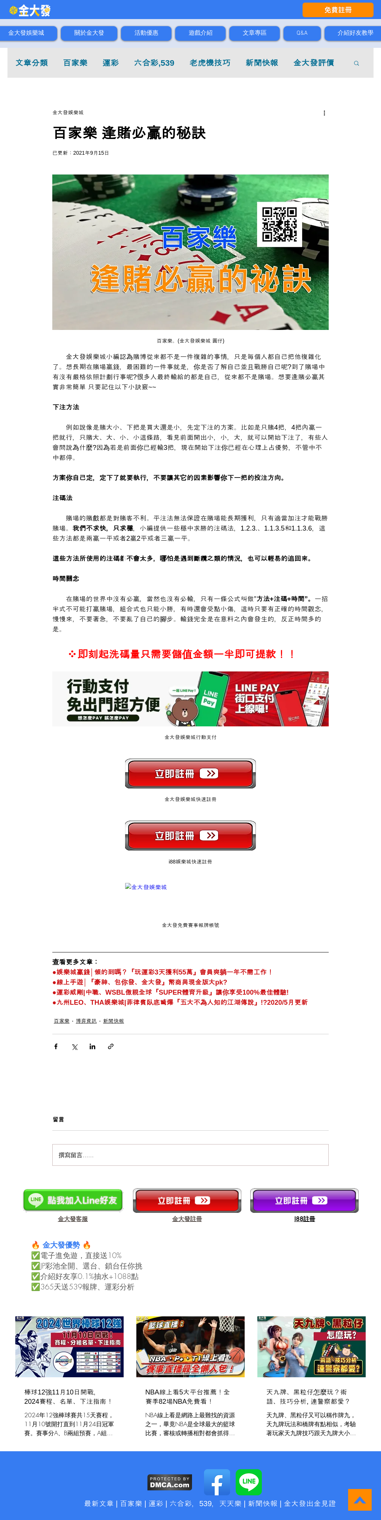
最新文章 (99, 1503)
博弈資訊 (86, 1021)
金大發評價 (313, 63)
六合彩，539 (190, 1503)
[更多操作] (324, 112)
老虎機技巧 (209, 63)
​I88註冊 (304, 1219)
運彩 (110, 63)
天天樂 (230, 1503)
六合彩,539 (154, 63)
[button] (356, 63)
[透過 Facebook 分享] (55, 1046)
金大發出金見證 (310, 1503)
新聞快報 (261, 63)
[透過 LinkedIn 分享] (92, 1046)
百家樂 (75, 63)
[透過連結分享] (110, 1046)
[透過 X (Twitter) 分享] (74, 1046)
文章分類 (31, 63)
